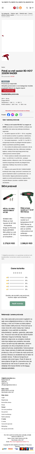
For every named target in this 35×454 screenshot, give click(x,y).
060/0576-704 (29, 2)
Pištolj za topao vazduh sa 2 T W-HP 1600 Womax (27, 212)
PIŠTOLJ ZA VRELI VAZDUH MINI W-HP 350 (9, 212)
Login (3, 399)
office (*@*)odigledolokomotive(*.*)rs (19, 443)
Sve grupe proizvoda (7, 430)
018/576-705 (21, 2)
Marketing (4, 428)
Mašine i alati (14, 13)
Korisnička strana (6, 404)
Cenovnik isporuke (6, 425)
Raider (3, 69)
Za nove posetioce (6, 411)
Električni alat (23, 13)
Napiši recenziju (17, 305)
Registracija (4, 402)
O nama (3, 423)
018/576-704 (14, 2)
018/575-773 (7, 2)
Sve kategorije (5, 13)
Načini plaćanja (5, 418)
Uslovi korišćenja (6, 416)
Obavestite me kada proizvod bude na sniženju (17, 112)
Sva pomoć (4, 413)
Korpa (3, 406)
